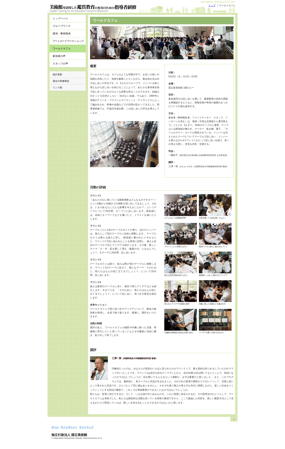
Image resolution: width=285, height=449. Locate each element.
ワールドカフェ (62, 48)
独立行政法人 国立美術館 (69, 435)
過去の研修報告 (61, 81)
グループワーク (62, 26)
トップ (212, 5)
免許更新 (57, 74)
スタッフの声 (60, 63)
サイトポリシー (69, 427)
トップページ (60, 18)
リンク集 (57, 87)
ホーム (55, 427)
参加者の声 (59, 56)
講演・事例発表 (62, 33)
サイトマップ (86, 427)
